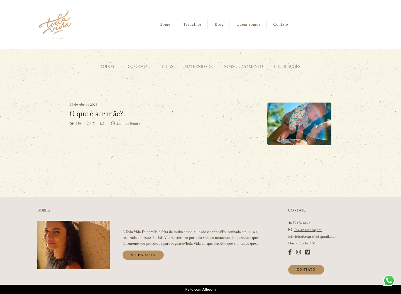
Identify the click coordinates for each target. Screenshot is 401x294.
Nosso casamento (243, 66)
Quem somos (248, 24)
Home (165, 24)
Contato (280, 24)
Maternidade (199, 66)
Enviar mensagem (308, 230)
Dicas (167, 66)
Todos (107, 66)
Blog (219, 24)
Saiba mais (143, 255)
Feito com (200, 289)
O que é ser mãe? (96, 114)
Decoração (138, 66)
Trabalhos (192, 24)
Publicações (287, 66)
